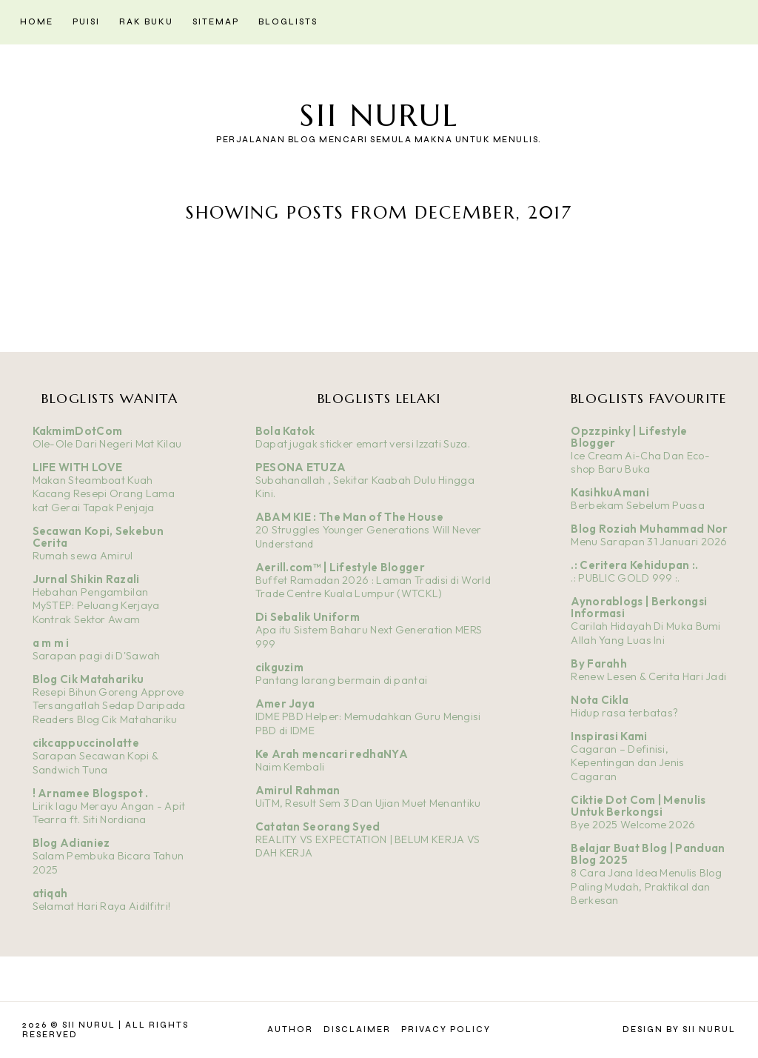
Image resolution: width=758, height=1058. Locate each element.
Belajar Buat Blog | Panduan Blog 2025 (648, 854)
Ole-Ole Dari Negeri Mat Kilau (107, 443)
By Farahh (599, 663)
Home (36, 22)
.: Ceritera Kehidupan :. (634, 565)
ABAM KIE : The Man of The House (349, 517)
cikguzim (279, 667)
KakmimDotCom (78, 431)
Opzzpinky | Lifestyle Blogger (629, 437)
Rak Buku (146, 22)
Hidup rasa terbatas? (624, 712)
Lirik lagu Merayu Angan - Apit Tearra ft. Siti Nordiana (109, 813)
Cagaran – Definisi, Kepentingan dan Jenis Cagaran (627, 762)
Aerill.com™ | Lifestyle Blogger (340, 567)
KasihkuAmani (610, 492)
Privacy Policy (446, 1029)
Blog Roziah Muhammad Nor (649, 529)
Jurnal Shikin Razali (86, 579)
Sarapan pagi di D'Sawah (97, 655)
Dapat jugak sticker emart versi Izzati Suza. (362, 443)
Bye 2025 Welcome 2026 (633, 824)
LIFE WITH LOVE (78, 467)
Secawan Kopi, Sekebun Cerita (98, 537)
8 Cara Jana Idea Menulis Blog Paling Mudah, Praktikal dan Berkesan (646, 886)
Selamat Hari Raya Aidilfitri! (102, 906)
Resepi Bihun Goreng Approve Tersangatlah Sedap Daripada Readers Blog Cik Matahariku (109, 705)
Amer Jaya (285, 703)
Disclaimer (357, 1029)
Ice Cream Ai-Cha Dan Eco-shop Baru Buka (640, 462)
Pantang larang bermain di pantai (341, 680)
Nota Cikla (599, 700)
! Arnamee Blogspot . (91, 793)
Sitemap (215, 22)
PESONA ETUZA (300, 467)
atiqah (50, 893)
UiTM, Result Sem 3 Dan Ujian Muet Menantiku (368, 803)
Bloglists (288, 22)
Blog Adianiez (71, 843)
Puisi (86, 22)
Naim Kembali (290, 766)
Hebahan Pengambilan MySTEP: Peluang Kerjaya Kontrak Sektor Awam (96, 605)
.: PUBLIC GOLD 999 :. (625, 578)
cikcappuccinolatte (86, 743)
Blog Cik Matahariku (88, 679)
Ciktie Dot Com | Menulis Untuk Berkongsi (638, 806)
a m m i (51, 643)
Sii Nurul (379, 115)
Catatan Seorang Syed (317, 826)
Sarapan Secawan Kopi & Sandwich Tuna (95, 762)
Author (290, 1029)
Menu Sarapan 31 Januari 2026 (649, 541)
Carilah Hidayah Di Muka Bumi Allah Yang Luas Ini (645, 633)
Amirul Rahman (298, 790)
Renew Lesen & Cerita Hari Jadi (648, 676)
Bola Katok (285, 431)
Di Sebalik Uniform (307, 617)
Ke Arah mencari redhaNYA (331, 754)
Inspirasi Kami (609, 736)
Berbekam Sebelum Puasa (638, 505)
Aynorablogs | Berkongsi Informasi (639, 607)
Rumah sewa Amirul (83, 555)
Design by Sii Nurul (679, 1029)
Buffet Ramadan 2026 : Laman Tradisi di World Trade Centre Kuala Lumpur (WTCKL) (373, 587)
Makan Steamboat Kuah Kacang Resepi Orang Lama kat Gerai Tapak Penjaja (104, 493)
